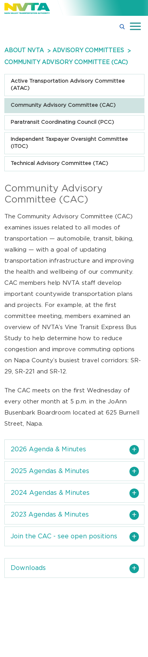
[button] (122, 26)
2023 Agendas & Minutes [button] (50, 514)
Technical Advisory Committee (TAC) (59, 163)
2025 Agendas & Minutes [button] (50, 471)
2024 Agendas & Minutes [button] (50, 493)
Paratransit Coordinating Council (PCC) (62, 122)
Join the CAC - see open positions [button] (64, 536)
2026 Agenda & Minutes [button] (48, 449)
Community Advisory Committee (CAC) (63, 105)
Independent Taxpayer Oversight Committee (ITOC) (69, 143)
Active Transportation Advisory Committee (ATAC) (68, 85)
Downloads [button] (28, 568)
